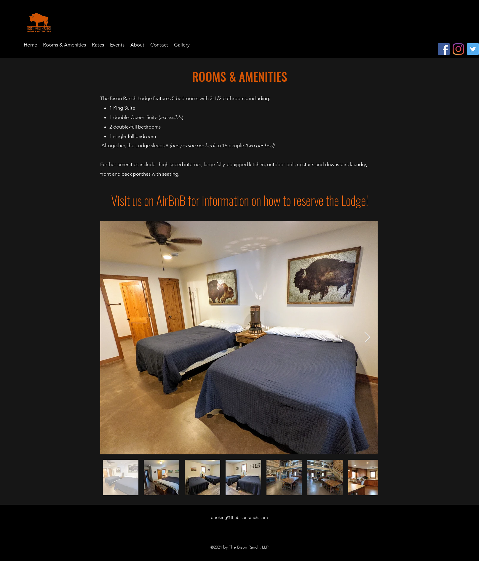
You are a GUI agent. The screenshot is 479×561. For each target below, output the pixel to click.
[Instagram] (458, 49)
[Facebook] (444, 49)
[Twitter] (473, 49)
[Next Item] (367, 338)
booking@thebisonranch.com (239, 517)
